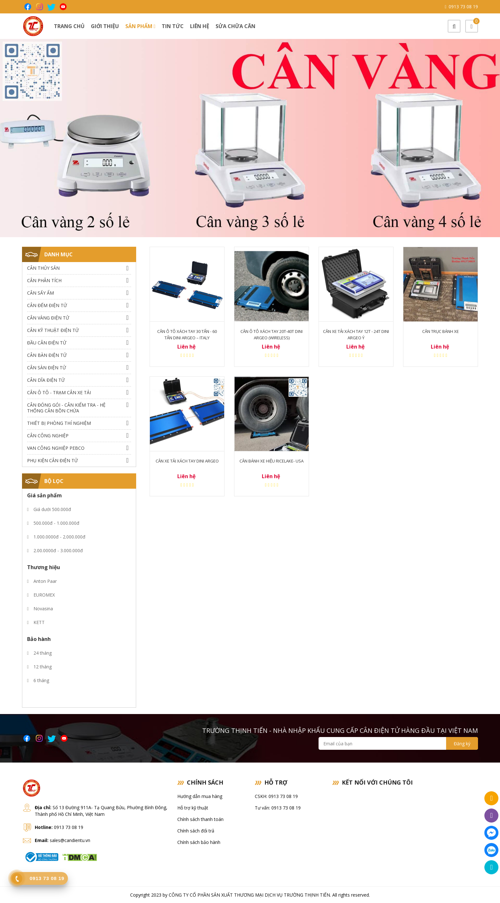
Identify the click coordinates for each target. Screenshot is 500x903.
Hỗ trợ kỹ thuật (192, 808)
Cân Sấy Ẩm (40, 293)
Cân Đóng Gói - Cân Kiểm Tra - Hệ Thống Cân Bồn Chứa (66, 408)
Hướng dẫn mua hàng (199, 796)
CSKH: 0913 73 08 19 (276, 796)
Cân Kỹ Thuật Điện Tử (53, 330)
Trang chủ (69, 26)
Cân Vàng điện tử (48, 318)
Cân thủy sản (43, 268)
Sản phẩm (140, 26)
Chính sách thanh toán (200, 819)
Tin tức (173, 26)
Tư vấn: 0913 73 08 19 (278, 808)
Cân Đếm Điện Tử (47, 305)
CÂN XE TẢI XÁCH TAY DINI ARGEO (187, 461)
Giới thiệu (105, 26)
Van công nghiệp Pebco (56, 448)
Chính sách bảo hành (198, 842)
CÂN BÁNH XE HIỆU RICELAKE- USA (271, 461)
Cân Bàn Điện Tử (47, 355)
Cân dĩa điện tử (46, 380)
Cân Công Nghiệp (48, 436)
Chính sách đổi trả (195, 831)
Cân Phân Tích (44, 280)
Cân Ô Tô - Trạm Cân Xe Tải (59, 392)
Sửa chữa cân (235, 26)
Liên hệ (199, 26)
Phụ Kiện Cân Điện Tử (52, 460)
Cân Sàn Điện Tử (46, 368)
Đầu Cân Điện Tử (46, 343)
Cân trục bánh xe (440, 331)
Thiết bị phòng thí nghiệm (59, 423)
